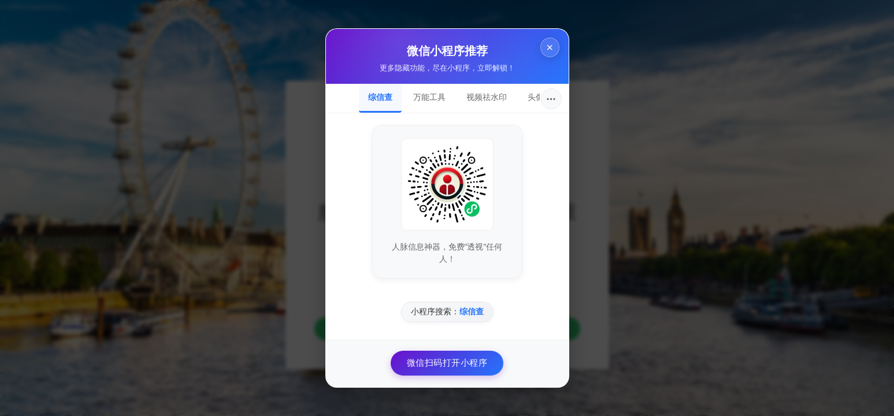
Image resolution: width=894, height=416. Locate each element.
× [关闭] (549, 47)
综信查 (380, 97)
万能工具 (429, 97)
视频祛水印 (486, 97)
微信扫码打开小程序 (447, 362)
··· (551, 98)
